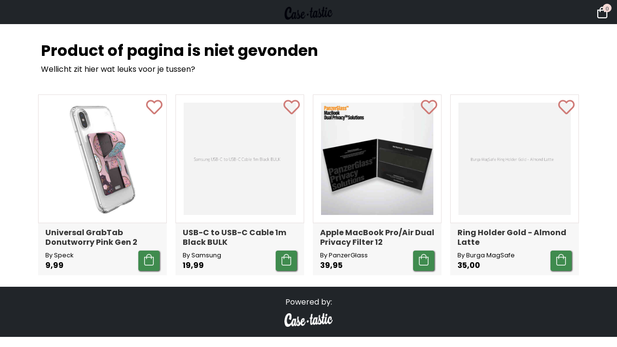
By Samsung (202, 255)
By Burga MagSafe (486, 255)
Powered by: (308, 301)
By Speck (59, 255)
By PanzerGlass (344, 255)
